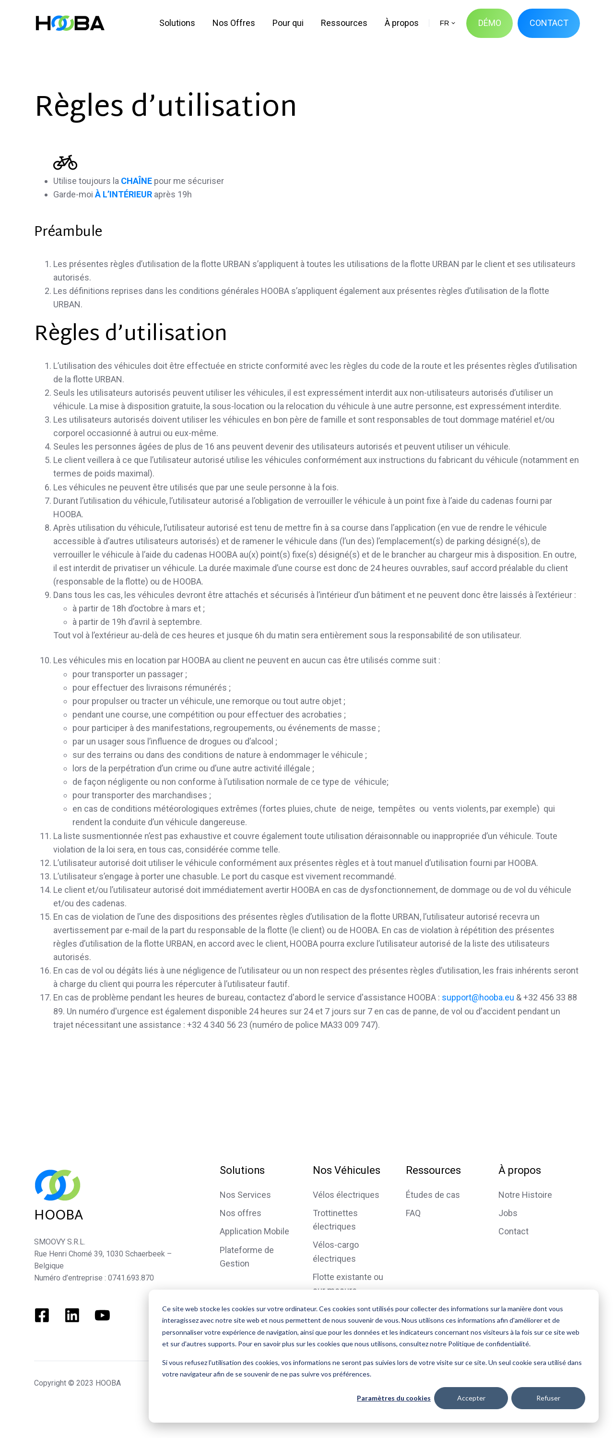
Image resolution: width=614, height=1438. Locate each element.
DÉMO (489, 23)
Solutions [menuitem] (177, 23)
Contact (513, 1231)
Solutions (242, 1170)
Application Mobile (254, 1231)
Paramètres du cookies (394, 1398)
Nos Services (245, 1195)
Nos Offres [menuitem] (234, 23)
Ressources (433, 1170)
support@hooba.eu (478, 997)
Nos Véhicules (346, 1170)
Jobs (508, 1213)
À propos (519, 1170)
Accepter (471, 1398)
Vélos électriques (346, 1195)
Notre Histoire (525, 1195)
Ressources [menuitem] (344, 23)
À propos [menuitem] (402, 23)
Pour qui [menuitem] (288, 23)
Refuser (548, 1398)
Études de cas (433, 1195)
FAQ (413, 1213)
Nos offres (240, 1213)
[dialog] (374, 1356)
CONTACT (549, 23)
